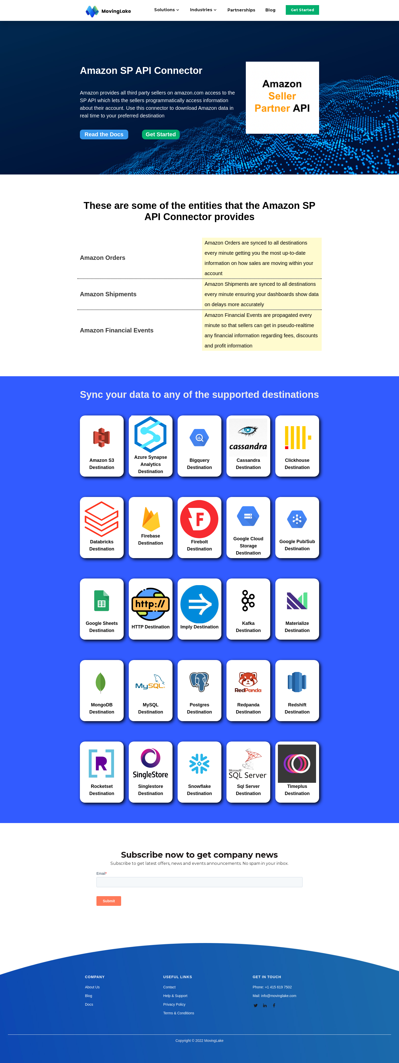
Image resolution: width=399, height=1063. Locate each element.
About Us (92, 987)
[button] (169, 9)
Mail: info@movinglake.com (274, 996)
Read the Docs (103, 134)
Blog (270, 10)
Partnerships (241, 10)
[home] (109, 12)
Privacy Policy (174, 1004)
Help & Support (175, 996)
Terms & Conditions (178, 1013)
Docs (89, 1004)
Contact (169, 987)
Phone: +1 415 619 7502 (272, 987)
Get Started (302, 10)
